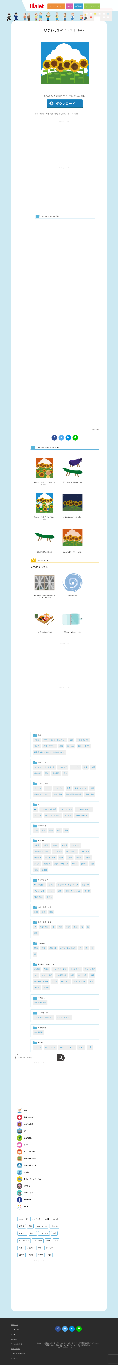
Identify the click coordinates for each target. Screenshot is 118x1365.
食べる (55, 1219)
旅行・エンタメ (80, 788)
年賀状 (40, 1255)
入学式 (69, 858)
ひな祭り (37, 858)
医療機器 (56, 773)
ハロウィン (84, 851)
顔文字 (21, 1255)
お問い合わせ (15, 1349)
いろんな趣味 (39, 885)
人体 (85, 767)
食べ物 (36, 988)
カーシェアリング (63, 1017)
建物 (51, 912)
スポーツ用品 (47, 975)
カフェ (51, 885)
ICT (39, 805)
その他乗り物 (61, 975)
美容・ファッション (41, 794)
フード (47, 788)
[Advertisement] (64, 142)
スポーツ (85, 885)
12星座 (21, 1226)
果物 (20, 1248)
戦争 (51, 830)
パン (56, 1240)
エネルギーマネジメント (43, 1017)
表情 (61, 746)
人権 (36, 830)
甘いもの (49, 1248)
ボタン (81, 1047)
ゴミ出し (54, 1226)
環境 (66, 830)
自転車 (54, 981)
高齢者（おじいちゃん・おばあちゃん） (49, 752)
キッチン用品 (90, 969)
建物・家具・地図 (44, 907)
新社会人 (47, 864)
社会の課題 (42, 826)
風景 (36, 933)
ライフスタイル (44, 880)
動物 (36, 948)
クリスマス (75, 845)
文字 (89, 1047)
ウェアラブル (76, 969)
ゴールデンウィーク (41, 851)
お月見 (36, 845)
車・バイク (65, 981)
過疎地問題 (42, 1028)
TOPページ (14, 1325)
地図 (36, 912)
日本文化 (41, 998)
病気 (65, 773)
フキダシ (30, 1248)
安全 (43, 830)
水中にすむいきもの (67, 948)
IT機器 (46, 969)
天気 (60, 927)
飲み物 (46, 988)
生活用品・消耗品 (41, 981)
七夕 (61, 858)
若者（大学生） (49, 746)
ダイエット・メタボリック (44, 767)
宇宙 (68, 927)
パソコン (37, 815)
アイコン (37, 1047)
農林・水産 (90, 794)
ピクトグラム (24, 1240)
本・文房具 (82, 975)
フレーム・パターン (67, 1047)
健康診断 (37, 773)
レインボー (38, 1240)
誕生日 (44, 870)
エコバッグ (23, 1219)
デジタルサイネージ (83, 809)
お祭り (55, 845)
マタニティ (75, 767)
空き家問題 (38, 1032)
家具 (43, 912)
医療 (47, 773)
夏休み (88, 858)
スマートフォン (66, 809)
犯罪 (58, 830)
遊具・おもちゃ (80, 981)
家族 (71, 740)
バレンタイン (71, 851)
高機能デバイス (81, 815)
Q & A (69, 6)
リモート (22, 1233)
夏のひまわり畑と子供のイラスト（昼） (44, 518)
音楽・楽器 (38, 897)
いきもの (41, 943)
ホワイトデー (50, 858)
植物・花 (52, 948)
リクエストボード (92, 6)
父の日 (83, 864)
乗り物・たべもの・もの (47, 964)
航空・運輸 (58, 794)
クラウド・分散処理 (48, 809)
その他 (36, 740)
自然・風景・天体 (42, 114)
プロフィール (42, 1226)
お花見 (64, 845)
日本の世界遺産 (40, 1002)
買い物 (87, 891)
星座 (75, 927)
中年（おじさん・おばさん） (54, 740)
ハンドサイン (50, 1047)
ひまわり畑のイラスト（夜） (72, 517)
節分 (92, 864)
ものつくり (58, 788)
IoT (35, 809)
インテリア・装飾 (59, 969)
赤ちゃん (70, 746)
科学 (92, 788)
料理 (54, 1233)
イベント (41, 841)
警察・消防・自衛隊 (73, 794)
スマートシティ (44, 1013)
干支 (43, 948)
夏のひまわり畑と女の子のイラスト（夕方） (44, 483)
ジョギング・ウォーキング (68, 885)
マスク (31, 1255)
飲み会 (49, 897)
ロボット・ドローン (52, 815)
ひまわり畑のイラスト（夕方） (72, 552)
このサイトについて (56, 6)
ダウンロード (65, 103)
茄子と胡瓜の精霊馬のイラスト (72, 482)
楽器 (92, 975)
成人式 (36, 864)
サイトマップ (15, 1358)
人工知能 (68, 815)
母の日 (74, 864)
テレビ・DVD (39, 891)
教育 (68, 788)
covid (47, 1219)
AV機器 (37, 969)
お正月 (46, 845)
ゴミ (36, 975)
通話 (30, 1226)
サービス (37, 788)
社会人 (36, 746)
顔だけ (32, 1233)
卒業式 (78, 858)
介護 (93, 767)
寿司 (48, 1240)
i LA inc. (65, 1347)
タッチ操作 (36, 1219)
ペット (51, 891)
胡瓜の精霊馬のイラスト (44, 552)
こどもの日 (58, 851)
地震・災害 (44, 927)
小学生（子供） (83, 740)
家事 (59, 891)
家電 (72, 975)
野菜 (39, 1248)
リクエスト (44, 1233)
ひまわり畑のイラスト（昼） (65, 30)
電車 (91, 981)
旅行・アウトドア (61, 864)
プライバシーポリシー (18, 1353)
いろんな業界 (43, 783)
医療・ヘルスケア (44, 762)
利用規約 (78, 6)
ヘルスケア (63, 767)
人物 (39, 735)
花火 (36, 870)
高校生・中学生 (84, 746)
